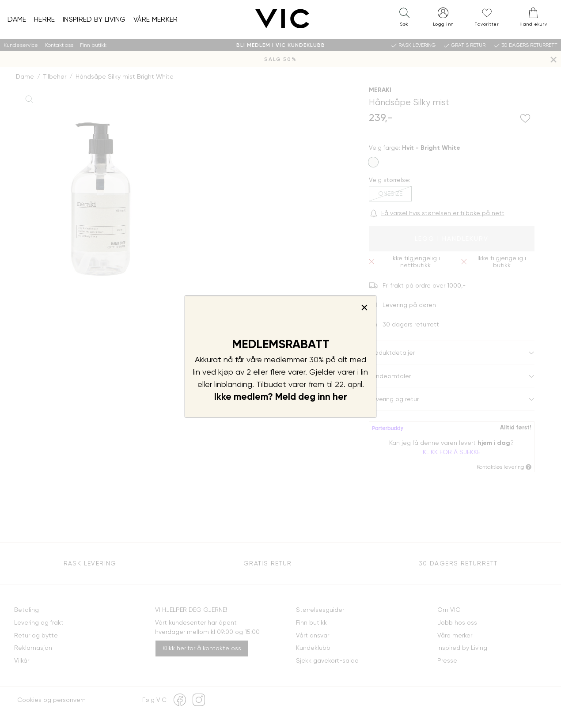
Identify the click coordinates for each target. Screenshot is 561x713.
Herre (44, 19)
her (340, 396)
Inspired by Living (94, 19)
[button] (404, 19)
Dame (17, 19)
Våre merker (155, 19)
